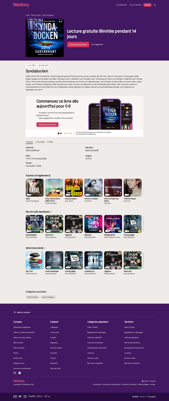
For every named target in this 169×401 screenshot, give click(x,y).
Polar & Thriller (36, 15)
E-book (38, 166)
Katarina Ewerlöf (92, 150)
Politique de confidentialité (111, 384)
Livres (28, 15)
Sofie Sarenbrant (32, 150)
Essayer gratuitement (78, 44)
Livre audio (30, 166)
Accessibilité (97, 384)
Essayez (147, 5)
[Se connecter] (135, 5)
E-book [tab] (50, 142)
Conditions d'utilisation (129, 384)
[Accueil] (64, 5)
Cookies (152, 384)
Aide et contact (21, 312)
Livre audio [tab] (40, 142)
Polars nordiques (48, 15)
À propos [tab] (29, 142)
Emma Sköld (41, 158)
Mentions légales (143, 384)
